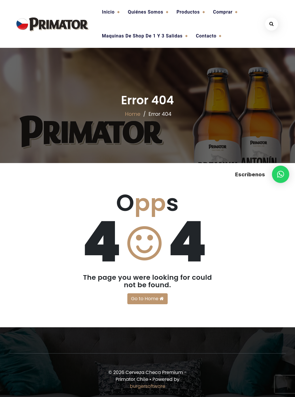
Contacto (206, 36)
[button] (280, 174)
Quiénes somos (145, 12)
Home (133, 114)
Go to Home (147, 298)
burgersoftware (147, 386)
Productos (188, 12)
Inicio (108, 12)
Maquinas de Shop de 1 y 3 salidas (142, 36)
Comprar (223, 12)
